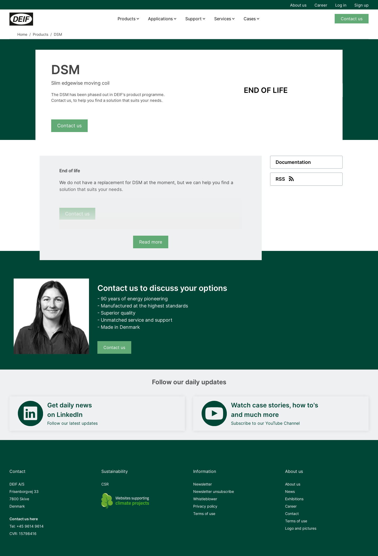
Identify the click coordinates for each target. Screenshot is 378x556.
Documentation (293, 162)
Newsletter (202, 484)
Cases (250, 18)
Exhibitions (294, 499)
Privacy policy (205, 506)
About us (298, 5)
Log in (340, 5)
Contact (292, 513)
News (290, 491)
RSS (285, 178)
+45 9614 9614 (30, 526)
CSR (105, 484)
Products (126, 18)
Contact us (352, 18)
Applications (160, 18)
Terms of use (204, 513)
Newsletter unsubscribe (213, 491)
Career (320, 5)
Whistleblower (205, 499)
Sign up (361, 5)
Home (22, 34)
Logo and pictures (300, 528)
